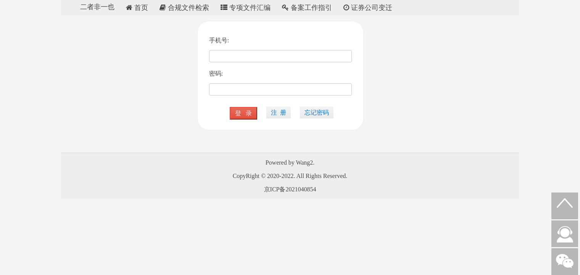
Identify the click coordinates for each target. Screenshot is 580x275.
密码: (216, 73)
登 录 (243, 113)
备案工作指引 (307, 7)
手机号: (219, 40)
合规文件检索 (184, 7)
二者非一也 (97, 7)
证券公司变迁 (367, 7)
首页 (137, 7)
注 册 (278, 112)
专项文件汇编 (246, 7)
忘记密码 (316, 112)
